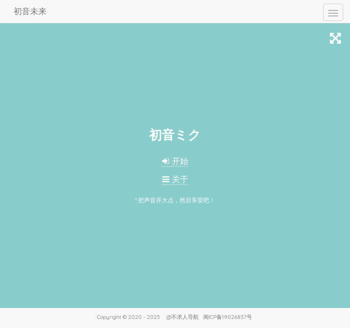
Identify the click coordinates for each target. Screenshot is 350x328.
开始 (175, 161)
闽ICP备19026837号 (227, 316)
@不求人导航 (182, 316)
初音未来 (30, 11)
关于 (175, 179)
